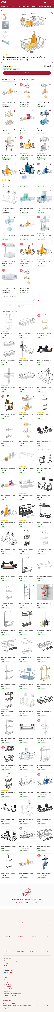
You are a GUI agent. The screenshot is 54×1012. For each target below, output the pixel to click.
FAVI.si (9, 1008)
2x (27, 520)
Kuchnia (34, 6)
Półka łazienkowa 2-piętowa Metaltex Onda (14, 684)
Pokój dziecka (20, 951)
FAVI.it (30, 1005)
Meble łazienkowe (24, 10)
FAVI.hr (25, 1005)
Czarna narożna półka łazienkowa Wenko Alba (14, 576)
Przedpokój (33, 951)
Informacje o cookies (10, 995)
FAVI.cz (5, 1005)
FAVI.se (34, 1005)
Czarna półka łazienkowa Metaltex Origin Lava (14, 792)
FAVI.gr (5, 1008)
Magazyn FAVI (8, 988)
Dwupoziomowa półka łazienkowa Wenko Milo (14, 333)
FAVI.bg (46, 1005)
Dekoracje (8, 6)
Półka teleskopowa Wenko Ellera (28, 603)
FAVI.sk (10, 1005)
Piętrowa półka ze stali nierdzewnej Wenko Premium (16, 360)
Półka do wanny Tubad (25, 846)
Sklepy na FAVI (8, 982)
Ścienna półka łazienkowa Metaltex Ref (30, 792)
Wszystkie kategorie (45, 6)
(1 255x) (15, 66)
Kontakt (6, 963)
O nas (5, 979)
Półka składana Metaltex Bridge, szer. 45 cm (32, 468)
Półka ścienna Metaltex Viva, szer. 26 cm (31, 333)
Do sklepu (28, 73)
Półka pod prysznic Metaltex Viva (10, 657)
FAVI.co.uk (40, 1005)
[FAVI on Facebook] (5, 972)
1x (11, 54)
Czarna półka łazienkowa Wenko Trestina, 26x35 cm (16, 765)
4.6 (12, 66)
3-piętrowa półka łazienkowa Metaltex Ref (13, 441)
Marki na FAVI (8, 984)
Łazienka (33, 936)
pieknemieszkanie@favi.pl (13, 961)
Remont (29, 6)
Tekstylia (15, 6)
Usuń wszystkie (20, 902)
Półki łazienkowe (36, 10)
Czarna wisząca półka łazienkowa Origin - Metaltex (34, 576)
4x (9, 331)
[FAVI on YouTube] (11, 972)
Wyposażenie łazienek (11, 10)
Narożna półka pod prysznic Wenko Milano (14, 129)
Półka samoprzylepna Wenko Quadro (29, 495)
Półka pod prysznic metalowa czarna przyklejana (34, 182)
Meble (3, 6)
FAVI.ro (15, 1005)
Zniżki (46, 951)
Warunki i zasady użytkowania (12, 993)
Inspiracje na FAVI (9, 986)
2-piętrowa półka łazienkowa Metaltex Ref (31, 657)
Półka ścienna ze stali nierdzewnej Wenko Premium (34, 387)
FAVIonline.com (7, 1000)
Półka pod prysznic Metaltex (9, 738)
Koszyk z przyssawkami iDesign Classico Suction (16, 155)
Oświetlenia (22, 6)
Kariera (6, 965)
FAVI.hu (19, 1005)
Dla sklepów (7, 991)
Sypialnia (7, 951)
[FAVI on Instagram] (8, 972)
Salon (46, 936)
